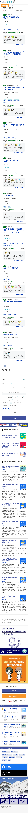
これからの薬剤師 (11, 243)
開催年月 (3, 379)
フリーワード (4, 383)
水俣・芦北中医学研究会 (10, 268)
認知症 (9, 206)
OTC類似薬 (12, 757)
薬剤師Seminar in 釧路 (10, 334)
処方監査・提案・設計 (17, 402)
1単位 (5, 29)
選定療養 (4, 760)
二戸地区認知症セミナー (10, 195)
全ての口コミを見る (19, 44)
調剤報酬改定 (14, 751)
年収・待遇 (22, 754)
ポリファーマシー (20, 243)
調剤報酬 (9, 314)
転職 (9, 760)
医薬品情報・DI (6, 402)
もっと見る (6, 408)
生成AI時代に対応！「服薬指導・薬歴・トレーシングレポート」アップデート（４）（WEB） (13, 230)
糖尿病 (21, 397)
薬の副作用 (16, 400)
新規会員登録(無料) (14, 696)
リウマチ (5, 102)
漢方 (9, 279)
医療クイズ (19, 757)
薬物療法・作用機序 (7, 754)
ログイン (12, 5)
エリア (3, 375)
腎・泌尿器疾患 (13, 405)
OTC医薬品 (5, 757)
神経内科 (5, 405)
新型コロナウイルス (11, 137)
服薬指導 (15, 754)
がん (16, 397)
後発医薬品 (15, 314)
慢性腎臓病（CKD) (7, 245)
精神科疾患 (10, 345)
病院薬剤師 (10, 100)
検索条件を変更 (19, 10)
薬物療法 (9, 29)
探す (14, 418)
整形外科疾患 (16, 100)
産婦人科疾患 (16, 29)
